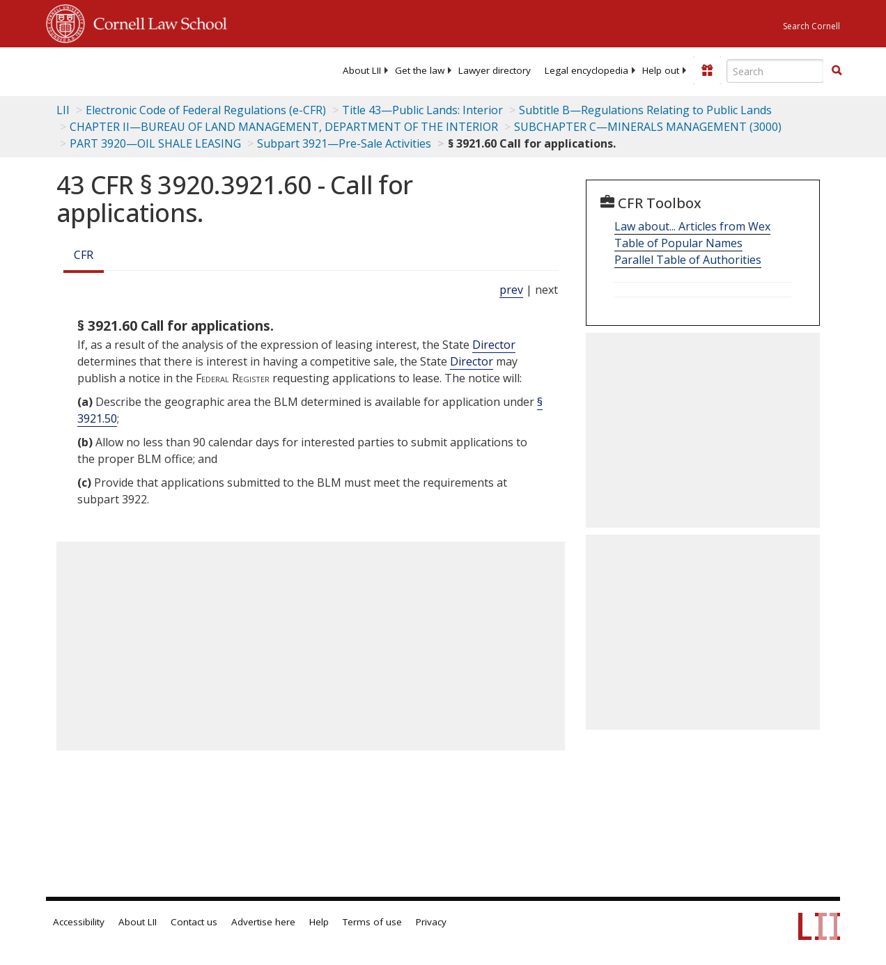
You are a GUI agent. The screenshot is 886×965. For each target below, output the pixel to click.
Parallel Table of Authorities (687, 259)
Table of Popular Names (678, 243)
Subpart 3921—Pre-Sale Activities (344, 143)
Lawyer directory (494, 70)
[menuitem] (362, 70)
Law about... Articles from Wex (692, 226)
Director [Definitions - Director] (493, 344)
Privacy (431, 922)
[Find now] (836, 71)
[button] (836, 70)
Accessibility (78, 922)
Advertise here (263, 922)
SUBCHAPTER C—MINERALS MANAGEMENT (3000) (648, 126)
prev (511, 289)
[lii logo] (100, 69)
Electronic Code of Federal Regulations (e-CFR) (206, 110)
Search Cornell (811, 26)
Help (319, 922)
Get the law (419, 70)
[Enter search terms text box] (775, 71)
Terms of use (372, 922)
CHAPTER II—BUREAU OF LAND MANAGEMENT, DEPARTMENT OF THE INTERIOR (284, 126)
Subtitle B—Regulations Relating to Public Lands (645, 110)
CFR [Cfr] (83, 254)
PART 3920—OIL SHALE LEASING (155, 143)
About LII (362, 70)
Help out (660, 70)
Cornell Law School (156, 21)
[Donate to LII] (707, 70)
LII (63, 110)
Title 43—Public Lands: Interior (422, 110)
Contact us (194, 922)
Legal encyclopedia (586, 70)
